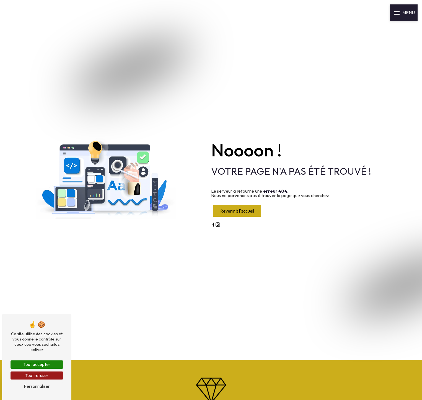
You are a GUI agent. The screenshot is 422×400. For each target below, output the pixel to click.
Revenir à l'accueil (237, 211)
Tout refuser (36, 375)
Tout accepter (36, 364)
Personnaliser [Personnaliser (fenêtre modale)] (37, 386)
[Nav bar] (404, 12)
